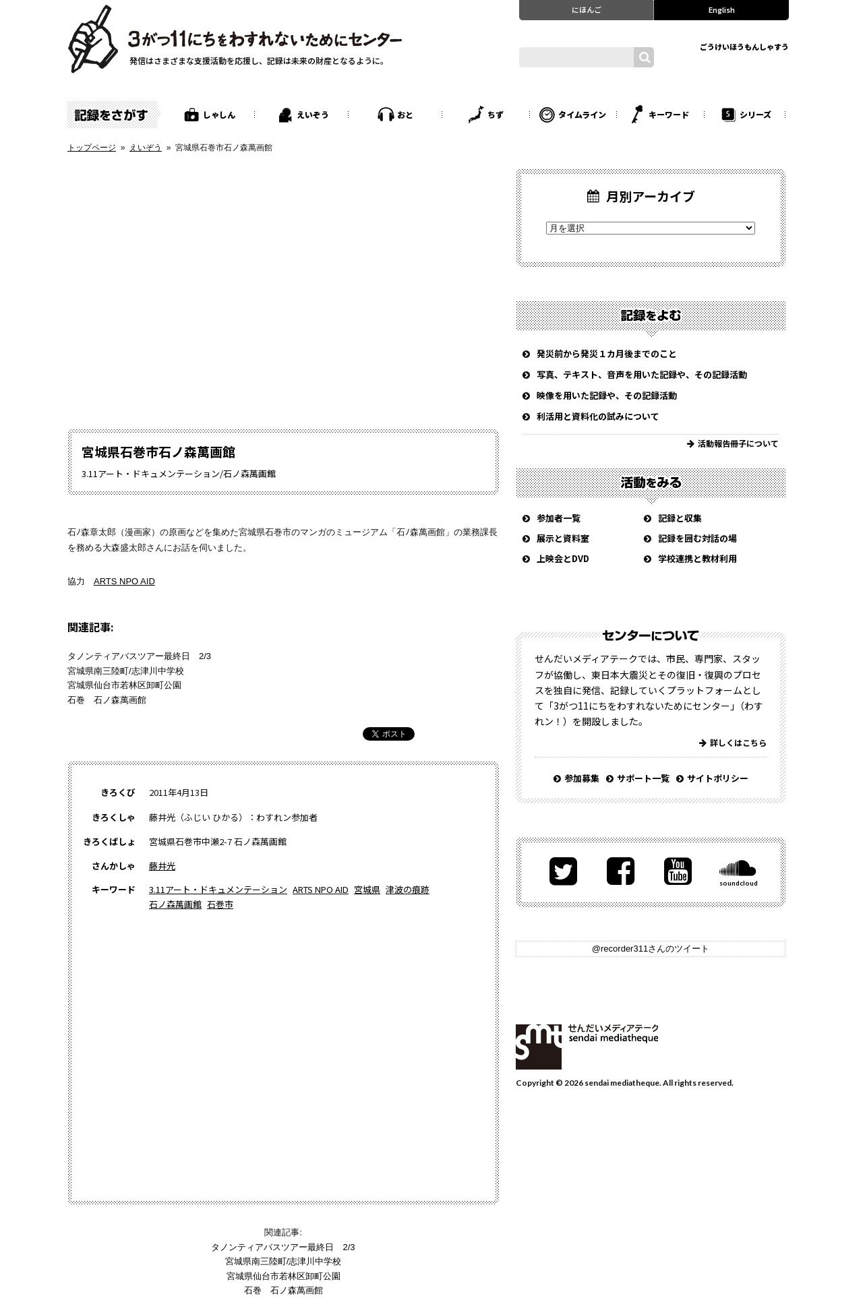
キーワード (669, 114)
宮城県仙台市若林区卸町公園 (124, 685)
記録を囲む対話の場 (697, 538)
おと (405, 114)
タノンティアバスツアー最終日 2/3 (139, 656)
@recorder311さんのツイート (650, 949)
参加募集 (581, 778)
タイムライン (582, 114)
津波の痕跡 (407, 889)
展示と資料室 (563, 538)
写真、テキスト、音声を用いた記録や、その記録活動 (642, 374)
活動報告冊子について (738, 443)
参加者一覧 (559, 518)
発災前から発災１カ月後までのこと (607, 353)
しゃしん (219, 114)
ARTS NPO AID (124, 581)
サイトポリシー (717, 778)
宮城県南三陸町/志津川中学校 (125, 671)
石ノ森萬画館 (175, 904)
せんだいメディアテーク (587, 1047)
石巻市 (220, 904)
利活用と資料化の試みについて (598, 416)
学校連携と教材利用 (697, 558)
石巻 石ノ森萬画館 (106, 700)
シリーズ (755, 114)
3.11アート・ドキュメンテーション (218, 889)
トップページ (91, 147)
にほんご (586, 9)
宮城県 (367, 889)
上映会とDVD (563, 558)
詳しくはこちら (738, 742)
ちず (495, 114)
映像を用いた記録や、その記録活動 (607, 395)
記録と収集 (680, 518)
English (722, 9)
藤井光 (162, 865)
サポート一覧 (643, 778)
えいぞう (313, 114)
